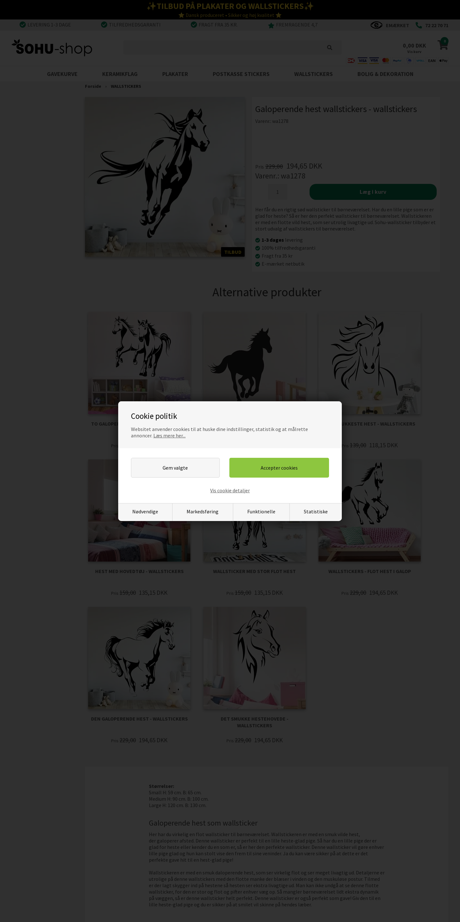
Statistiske (316, 511)
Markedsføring (202, 511)
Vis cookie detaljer (230, 490)
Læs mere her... (169, 435)
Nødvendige (145, 511)
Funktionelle (261, 511)
